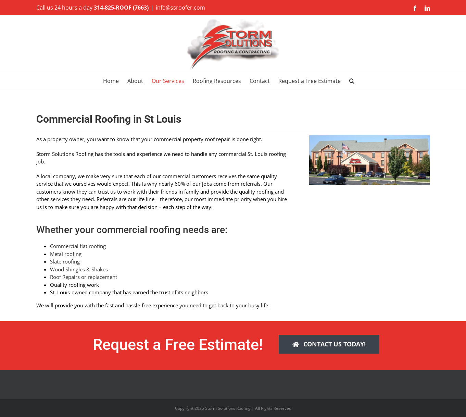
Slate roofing (65, 261)
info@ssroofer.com (180, 7)
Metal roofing (65, 253)
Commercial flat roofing (78, 246)
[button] (351, 81)
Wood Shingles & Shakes (79, 269)
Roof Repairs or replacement (83, 276)
